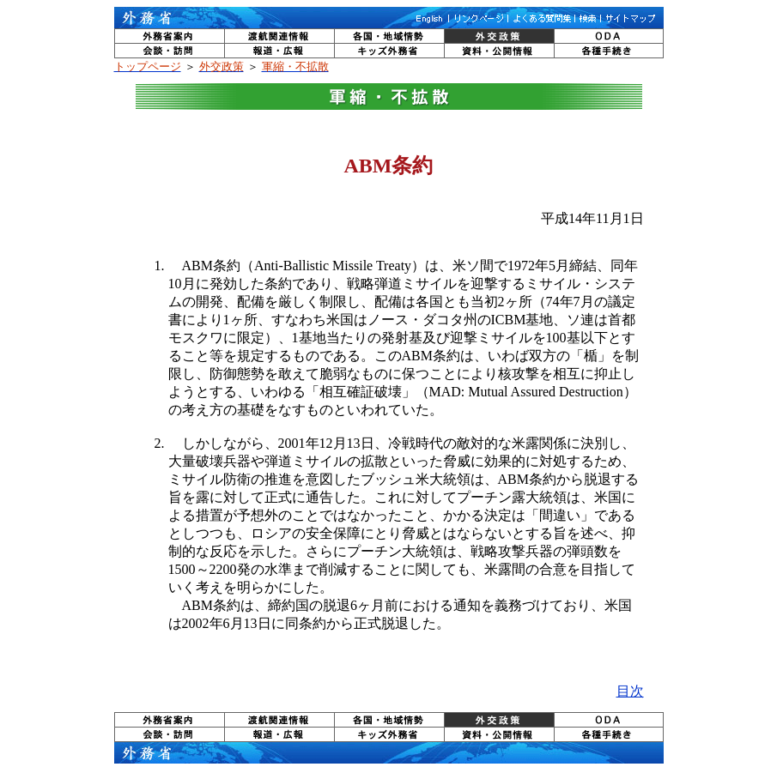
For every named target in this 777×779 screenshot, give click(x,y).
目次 (630, 691)
